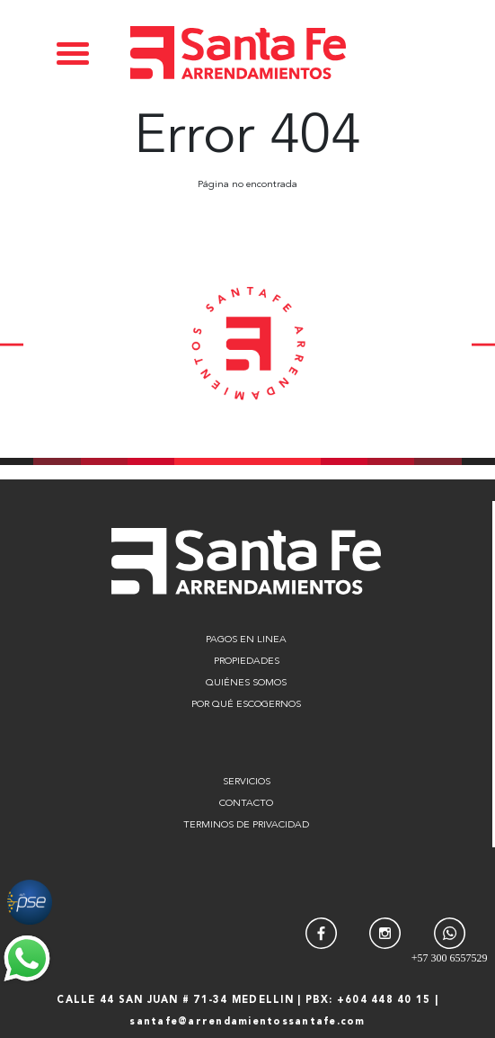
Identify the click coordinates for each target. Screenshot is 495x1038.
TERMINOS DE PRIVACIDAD (246, 825)
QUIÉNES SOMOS (246, 683)
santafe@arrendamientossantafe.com (247, 1022)
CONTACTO (246, 804)
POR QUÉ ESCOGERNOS (246, 705)
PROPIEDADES (246, 662)
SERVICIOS (246, 782)
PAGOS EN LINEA (246, 640)
